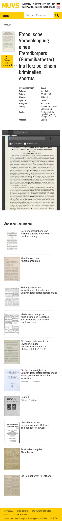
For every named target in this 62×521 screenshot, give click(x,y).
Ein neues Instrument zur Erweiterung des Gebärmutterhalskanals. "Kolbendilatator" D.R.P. (34, 345)
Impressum (8, 511)
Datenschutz (22, 511)
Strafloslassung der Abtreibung (31, 450)
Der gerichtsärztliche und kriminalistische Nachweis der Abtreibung (35, 234)
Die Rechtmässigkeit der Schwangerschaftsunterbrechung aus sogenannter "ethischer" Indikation (36, 374)
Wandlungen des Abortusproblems (30, 259)
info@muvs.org (20, 514)
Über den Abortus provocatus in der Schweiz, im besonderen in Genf (35, 425)
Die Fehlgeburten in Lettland (36, 476)
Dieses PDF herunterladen (8, 61)
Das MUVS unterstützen (42, 511)
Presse (7, 514)
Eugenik (25, 397)
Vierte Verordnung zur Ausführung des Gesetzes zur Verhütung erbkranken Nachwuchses (35, 318)
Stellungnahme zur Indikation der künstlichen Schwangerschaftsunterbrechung (36, 290)
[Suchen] (39, 15)
